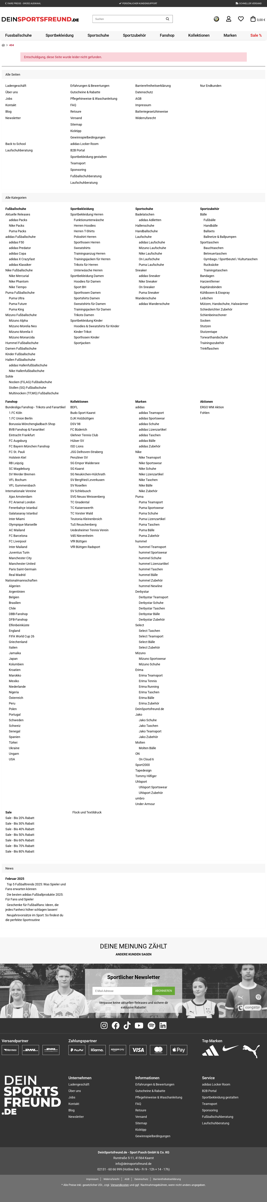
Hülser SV (77, 441)
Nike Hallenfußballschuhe (26, 371)
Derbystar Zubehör (152, 619)
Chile (12, 608)
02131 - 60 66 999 (109, 1169)
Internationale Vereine (20, 491)
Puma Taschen (149, 524)
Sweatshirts (82, 248)
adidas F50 (16, 242)
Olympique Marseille (23, 524)
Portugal (15, 714)
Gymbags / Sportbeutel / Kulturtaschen (231, 259)
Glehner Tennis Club (84, 435)
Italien (13, 647)
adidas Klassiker (20, 264)
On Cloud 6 (146, 759)
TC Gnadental (79, 502)
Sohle (9, 376)
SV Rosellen (78, 485)
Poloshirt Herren (85, 237)
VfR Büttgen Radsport (85, 547)
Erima (139, 670)
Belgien (14, 597)
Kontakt (10, 105)
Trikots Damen (84, 315)
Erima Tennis (148, 681)
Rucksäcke (211, 264)
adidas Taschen (150, 435)
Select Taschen (149, 631)
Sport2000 (142, 765)
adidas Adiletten (150, 220)
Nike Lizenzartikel (151, 474)
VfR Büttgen (78, 541)
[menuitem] (18, 35)
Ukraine (14, 748)
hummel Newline (150, 586)
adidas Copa (17, 253)
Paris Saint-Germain (22, 569)
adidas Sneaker (149, 276)
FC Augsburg (18, 441)
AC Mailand (17, 530)
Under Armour (145, 804)
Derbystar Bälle (149, 614)
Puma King (16, 309)
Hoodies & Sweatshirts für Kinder (96, 326)
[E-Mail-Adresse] (122, 991)
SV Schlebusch (80, 491)
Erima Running (149, 686)
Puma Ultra (16, 298)
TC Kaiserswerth (81, 508)
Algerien (14, 586)
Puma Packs (17, 231)
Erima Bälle (146, 698)
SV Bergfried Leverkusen (87, 480)
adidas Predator (20, 248)
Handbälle (211, 225)
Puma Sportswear (151, 508)
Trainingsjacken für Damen (92, 309)
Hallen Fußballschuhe (20, 359)
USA (12, 759)
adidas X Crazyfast (22, 259)
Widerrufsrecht (145, 118)
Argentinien (17, 591)
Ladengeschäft (15, 85)
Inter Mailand (18, 547)
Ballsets (209, 231)
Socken (205, 320)
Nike (138, 452)
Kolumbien (16, 664)
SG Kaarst (77, 468)
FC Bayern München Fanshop (29, 446)
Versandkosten (120, 1185)
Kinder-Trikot (82, 332)
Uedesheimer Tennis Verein (89, 530)
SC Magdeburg (19, 468)
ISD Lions (76, 446)
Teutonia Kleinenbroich (86, 519)
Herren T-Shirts (84, 231)
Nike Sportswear (150, 463)
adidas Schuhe (149, 424)
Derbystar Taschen (152, 608)
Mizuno (140, 653)
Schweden (16, 720)
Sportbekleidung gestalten (88, 157)
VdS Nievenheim (81, 536)
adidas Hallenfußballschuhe (28, 365)
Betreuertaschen (215, 253)
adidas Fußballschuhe (20, 237)
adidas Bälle (147, 441)
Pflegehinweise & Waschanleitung (93, 98)
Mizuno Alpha (18, 320)
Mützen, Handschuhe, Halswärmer (224, 304)
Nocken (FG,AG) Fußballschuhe (30, 382)
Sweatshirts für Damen (90, 304)
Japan (13, 658)
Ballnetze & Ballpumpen (220, 237)
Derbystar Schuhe (151, 603)
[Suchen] (127, 19)
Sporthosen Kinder (86, 337)
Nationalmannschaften (21, 580)
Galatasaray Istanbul (23, 513)
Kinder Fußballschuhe (20, 354)
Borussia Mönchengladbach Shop (32, 424)
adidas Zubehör (149, 446)
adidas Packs (18, 220)
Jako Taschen (148, 726)
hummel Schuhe (150, 558)
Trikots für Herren (86, 264)
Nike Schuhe (147, 468)
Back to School (15, 144)
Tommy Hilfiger (146, 776)
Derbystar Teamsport (153, 597)
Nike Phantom (19, 281)
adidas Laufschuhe (152, 242)
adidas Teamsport (151, 413)
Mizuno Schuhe (149, 664)
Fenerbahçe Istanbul (23, 508)
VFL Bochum (17, 480)
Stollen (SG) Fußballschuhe (27, 387)
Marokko (15, 675)
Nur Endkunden (210, 85)
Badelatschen (144, 214)
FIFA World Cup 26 (21, 636)
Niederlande (17, 686)
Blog (8, 111)
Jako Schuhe (148, 720)
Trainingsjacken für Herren (92, 259)
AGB (138, 98)
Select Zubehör (149, 647)
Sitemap (76, 124)
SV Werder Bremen (22, 474)
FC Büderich (78, 429)
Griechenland (18, 642)
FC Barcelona (18, 536)
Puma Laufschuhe (151, 264)
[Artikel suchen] (167, 19)
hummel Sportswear (153, 552)
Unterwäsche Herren (88, 270)
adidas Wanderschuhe (154, 304)
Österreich (16, 698)
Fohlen (205, 413)
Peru (12, 703)
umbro (139, 798)
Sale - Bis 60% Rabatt (19, 840)
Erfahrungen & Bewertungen (89, 85)
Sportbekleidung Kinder (86, 320)
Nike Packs (16, 225)
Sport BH (80, 287)
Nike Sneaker (148, 281)
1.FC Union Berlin (21, 418)
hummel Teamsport (152, 547)
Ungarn (14, 753)
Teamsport (78, 163)
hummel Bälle (148, 575)
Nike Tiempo (17, 287)
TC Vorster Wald (81, 513)
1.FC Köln (15, 413)
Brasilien (15, 603)
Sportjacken (82, 343)
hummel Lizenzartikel (154, 563)
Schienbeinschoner (213, 315)
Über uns (11, 92)
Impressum (143, 105)
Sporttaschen (209, 242)
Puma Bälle (146, 530)
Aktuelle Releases (17, 214)
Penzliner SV (79, 457)
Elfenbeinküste (19, 625)
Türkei (13, 742)
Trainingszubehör (212, 343)
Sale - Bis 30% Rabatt (19, 823)
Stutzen (205, 326)
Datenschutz (144, 92)
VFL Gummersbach (22, 485)
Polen (13, 709)
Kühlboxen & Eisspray (215, 292)
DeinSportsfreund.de (149, 709)
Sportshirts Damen (87, 298)
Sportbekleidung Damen (87, 276)
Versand (76, 118)
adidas (140, 407)
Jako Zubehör (148, 737)
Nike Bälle (146, 485)
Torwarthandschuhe (214, 337)
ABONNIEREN (163, 990)
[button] (228, 19)
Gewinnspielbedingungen (87, 137)
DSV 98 (75, 424)
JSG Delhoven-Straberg (86, 452)
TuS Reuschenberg (83, 524)
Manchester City (20, 558)
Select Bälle (147, 642)
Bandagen (207, 276)
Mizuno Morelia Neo (23, 326)
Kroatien (15, 670)
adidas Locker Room (84, 144)
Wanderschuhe (145, 298)
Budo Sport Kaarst (82, 413)
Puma (139, 496)
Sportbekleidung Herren (86, 214)
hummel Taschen (151, 569)
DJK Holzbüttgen (82, 418)
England (14, 631)
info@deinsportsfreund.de (133, 1164)
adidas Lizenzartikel (152, 429)
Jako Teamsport (150, 731)
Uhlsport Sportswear (153, 787)
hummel (141, 541)
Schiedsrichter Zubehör (216, 309)
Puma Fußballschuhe (20, 292)
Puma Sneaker (149, 292)
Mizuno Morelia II (21, 332)
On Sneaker (147, 287)
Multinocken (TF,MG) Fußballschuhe (34, 393)
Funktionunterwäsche (89, 220)
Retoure (75, 111)
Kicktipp (75, 131)
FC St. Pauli (17, 452)
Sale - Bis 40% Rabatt (19, 829)
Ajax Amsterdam (20, 496)
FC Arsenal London (22, 502)
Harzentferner (210, 281)
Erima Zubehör (149, 703)
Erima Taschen (149, 692)
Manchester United (22, 563)
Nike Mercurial (19, 276)
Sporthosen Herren (87, 242)
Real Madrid (17, 575)
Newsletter (13, 118)
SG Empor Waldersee (85, 463)
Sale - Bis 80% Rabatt (19, 851)
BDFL (74, 407)
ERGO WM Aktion (212, 407)
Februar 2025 (14, 879)
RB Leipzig (16, 463)
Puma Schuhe (148, 513)
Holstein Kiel (17, 457)
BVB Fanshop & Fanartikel (26, 429)
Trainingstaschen (215, 270)
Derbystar (142, 591)
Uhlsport (141, 781)
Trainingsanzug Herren (89, 253)
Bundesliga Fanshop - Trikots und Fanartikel (35, 407)
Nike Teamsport (150, 457)
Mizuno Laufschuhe (152, 248)
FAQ (73, 105)
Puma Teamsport (151, 502)
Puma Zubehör (149, 536)
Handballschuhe (146, 231)
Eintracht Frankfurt (22, 435)
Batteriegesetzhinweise (151, 111)
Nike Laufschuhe (150, 253)
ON (137, 753)
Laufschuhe (143, 237)
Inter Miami (17, 519)
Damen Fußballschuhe (21, 348)
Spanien (14, 737)
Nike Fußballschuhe (19, 270)
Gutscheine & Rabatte (85, 92)
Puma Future (18, 304)
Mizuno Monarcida (22, 337)
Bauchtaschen (213, 248)
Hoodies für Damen (87, 281)
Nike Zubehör (148, 491)
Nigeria (14, 692)
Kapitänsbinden (211, 287)
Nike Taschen (148, 480)
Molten (140, 742)
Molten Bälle (147, 748)
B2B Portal (77, 150)
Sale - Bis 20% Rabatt (19, 818)
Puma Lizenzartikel (152, 519)
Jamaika (15, 653)
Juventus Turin (19, 552)
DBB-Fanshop (18, 614)
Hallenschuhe (144, 225)
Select (139, 625)
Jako (138, 714)
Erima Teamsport (151, 675)
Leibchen (206, 298)
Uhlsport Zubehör (151, 793)
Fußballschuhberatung (86, 176)
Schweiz (15, 726)
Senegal (14, 731)
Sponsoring (78, 169)
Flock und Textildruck (87, 812)
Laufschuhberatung (19, 150)
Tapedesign (143, 770)
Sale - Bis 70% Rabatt (19, 846)
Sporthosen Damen (87, 292)
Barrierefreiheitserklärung (153, 85)
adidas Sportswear (152, 418)
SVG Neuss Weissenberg (87, 496)
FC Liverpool (17, 541)
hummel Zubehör (151, 580)
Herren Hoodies (85, 225)
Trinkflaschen (209, 348)
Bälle (203, 214)
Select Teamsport (151, 636)
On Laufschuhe (149, 259)
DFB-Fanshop (18, 619)
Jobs (8, 98)
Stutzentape (208, 332)
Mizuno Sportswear (152, 658)
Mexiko (14, 681)
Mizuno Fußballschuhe (21, 315)
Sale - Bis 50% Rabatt (19, 834)
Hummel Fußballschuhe (21, 343)
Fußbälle (210, 220)
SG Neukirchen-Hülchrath (87, 474)
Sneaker (141, 270)
